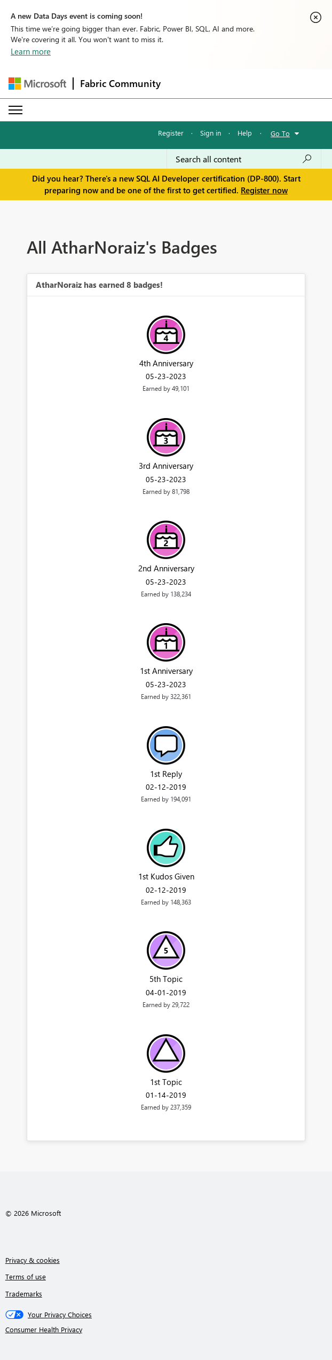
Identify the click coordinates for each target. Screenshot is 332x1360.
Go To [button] (280, 133)
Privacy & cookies (32, 1259)
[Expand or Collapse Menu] (15, 110)
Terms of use (25, 1276)
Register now (264, 190)
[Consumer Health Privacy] (166, 1329)
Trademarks (23, 1293)
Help (245, 132)
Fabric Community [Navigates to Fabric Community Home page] (120, 83)
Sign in (210, 132)
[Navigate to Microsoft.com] (37, 83)
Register (171, 132)
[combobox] (244, 159)
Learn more (31, 51)
